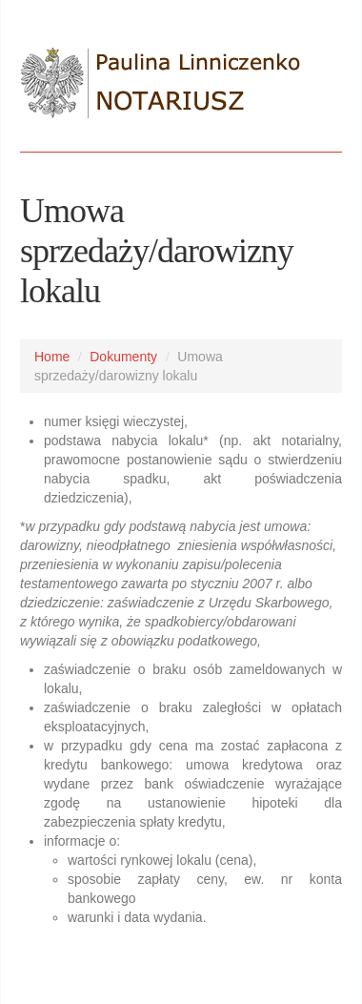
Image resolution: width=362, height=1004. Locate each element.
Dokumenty (123, 356)
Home (52, 356)
